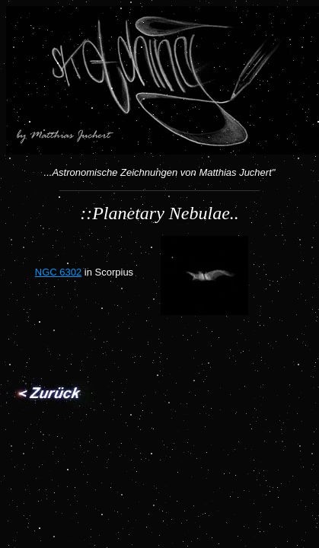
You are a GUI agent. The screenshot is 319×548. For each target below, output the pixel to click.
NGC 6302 (58, 272)
